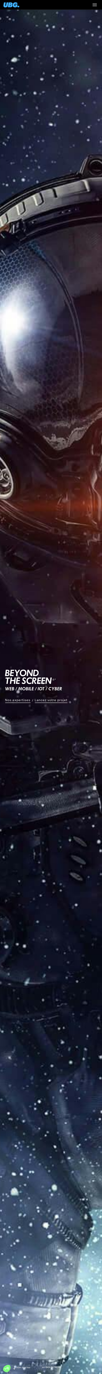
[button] (7, 1368)
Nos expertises (17, 700)
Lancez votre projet (51, 700)
